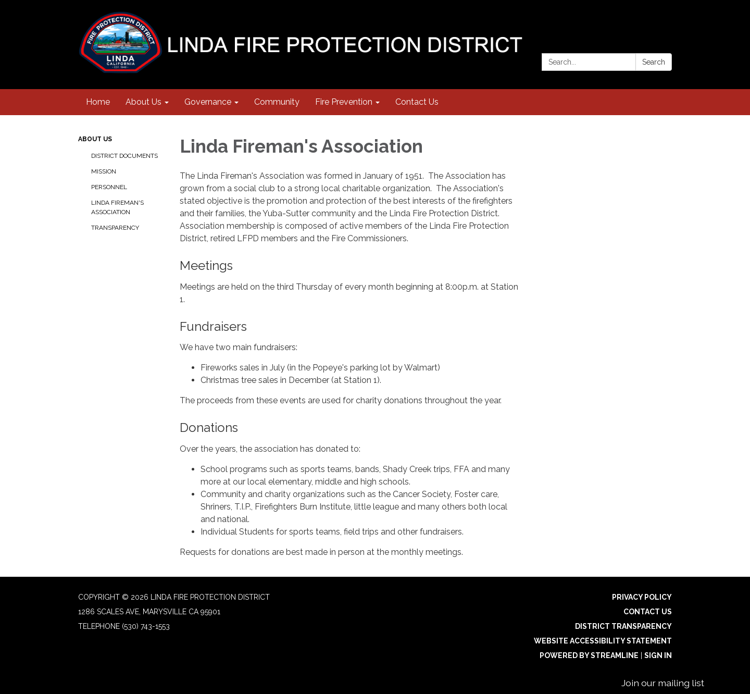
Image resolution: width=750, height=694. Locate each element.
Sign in (658, 655)
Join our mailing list (662, 682)
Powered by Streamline (589, 655)
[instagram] (646, 21)
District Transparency (623, 626)
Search (653, 62)
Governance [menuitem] (207, 102)
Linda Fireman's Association (117, 207)
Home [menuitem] (98, 102)
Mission (103, 171)
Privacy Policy (642, 597)
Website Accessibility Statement (603, 641)
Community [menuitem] (276, 102)
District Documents (124, 155)
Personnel (109, 187)
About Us (95, 139)
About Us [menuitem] (143, 102)
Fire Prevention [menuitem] (343, 102)
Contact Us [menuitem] (417, 102)
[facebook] (665, 21)
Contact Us (647, 612)
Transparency (115, 227)
